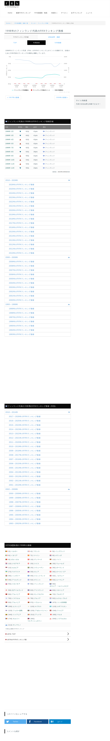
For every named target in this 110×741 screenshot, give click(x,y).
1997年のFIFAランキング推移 (21, 317)
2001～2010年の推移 (25, 485)
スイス (36, 563)
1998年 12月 (10, 168)
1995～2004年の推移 (25, 515)
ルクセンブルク (61, 598)
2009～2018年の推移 (25, 451)
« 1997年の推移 (13, 98)
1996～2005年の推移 (25, 511)
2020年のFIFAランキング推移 (21, 210)
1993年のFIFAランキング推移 (21, 334)
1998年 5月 (9, 144)
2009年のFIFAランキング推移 (21, 262)
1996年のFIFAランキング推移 (21, 322)
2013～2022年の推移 (25, 434)
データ (64, 13)
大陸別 (54, 13)
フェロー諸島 (17, 610)
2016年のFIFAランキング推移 (21, 227)
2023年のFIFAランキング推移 (21, 197)
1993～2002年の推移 (25, 524)
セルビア (15, 568)
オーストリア (61, 572)
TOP (15, 43)
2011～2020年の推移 (25, 442)
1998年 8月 (9, 152)
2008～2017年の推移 (25, 455)
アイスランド (39, 590)
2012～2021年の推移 (25, 438)
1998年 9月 (9, 156)
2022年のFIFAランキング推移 (21, 202)
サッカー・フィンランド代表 (39, 23)
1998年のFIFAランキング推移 (21, 313)
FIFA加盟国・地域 (40, 13)
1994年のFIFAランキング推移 (21, 330)
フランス (36, 551)
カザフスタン (62, 606)
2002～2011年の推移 (25, 481)
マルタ (59, 615)
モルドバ (16, 619)
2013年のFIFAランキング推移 (21, 240)
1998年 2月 (9, 131)
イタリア (14, 555)
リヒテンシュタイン (35, 621)
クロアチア (16, 563)
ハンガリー (16, 576)
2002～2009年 (38, 489)
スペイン (36, 555)
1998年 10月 (10, 160)
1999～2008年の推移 (25, 498)
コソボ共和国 (62, 602)
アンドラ (38, 615)
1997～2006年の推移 (25, 506)
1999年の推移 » (62, 98)
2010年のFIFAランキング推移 (21, 253)
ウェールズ (60, 563)
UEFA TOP (10, 634)
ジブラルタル (62, 619)
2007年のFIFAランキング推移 (21, 270)
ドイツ (58, 559)
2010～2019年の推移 (25, 447)
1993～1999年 (38, 304)
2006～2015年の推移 (25, 464)
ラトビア (60, 610)
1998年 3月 (9, 135)
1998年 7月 (9, 148)
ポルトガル (15, 559)
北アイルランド (17, 590)
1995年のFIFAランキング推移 (21, 326)
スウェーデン (39, 568)
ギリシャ (37, 580)
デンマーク (38, 559)
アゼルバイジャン (41, 610)
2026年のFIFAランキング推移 (21, 185)
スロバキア (16, 584)
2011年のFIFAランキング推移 (21, 249)
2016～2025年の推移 (25, 421)
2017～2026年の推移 (25, 417)
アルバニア (16, 594)
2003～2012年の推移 (25, 477)
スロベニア (60, 590)
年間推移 (36, 43)
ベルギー (14, 551)
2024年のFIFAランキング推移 (21, 193)
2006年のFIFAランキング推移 (21, 274)
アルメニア (16, 602)
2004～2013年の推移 (25, 472)
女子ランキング (76, 13)
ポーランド (60, 568)
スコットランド (39, 576)
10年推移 (57, 43)
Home (10, 13)
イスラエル (16, 598)
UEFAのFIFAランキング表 (16, 640)
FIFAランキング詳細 (21, 37)
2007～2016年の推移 (25, 459)
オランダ (58, 555)
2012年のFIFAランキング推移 (21, 245)
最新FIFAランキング (23, 13)
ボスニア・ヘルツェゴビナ (59, 586)
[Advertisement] (38, 110)
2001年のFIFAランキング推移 (21, 296)
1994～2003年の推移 (25, 519)
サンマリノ (17, 625)
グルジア (37, 598)
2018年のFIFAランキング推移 (21, 219)
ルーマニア (60, 580)
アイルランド (17, 580)
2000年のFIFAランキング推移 (21, 300)
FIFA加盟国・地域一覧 (21, 23)
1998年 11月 (10, 164)
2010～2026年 (38, 180)
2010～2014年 (38, 412)
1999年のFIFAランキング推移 (21, 309)
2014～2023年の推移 (25, 429)
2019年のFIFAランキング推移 (21, 215)
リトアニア (17, 615)
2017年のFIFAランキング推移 (21, 223)
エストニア (17, 606)
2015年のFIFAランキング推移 (21, 232)
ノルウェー (60, 576)
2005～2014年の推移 (25, 468)
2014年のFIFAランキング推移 (21, 236)
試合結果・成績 (54, 37)
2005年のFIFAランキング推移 (21, 279)
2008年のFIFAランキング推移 (21, 266)
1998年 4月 (9, 139)
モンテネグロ (39, 594)
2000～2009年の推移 (25, 494)
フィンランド (39, 584)
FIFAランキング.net (15, 4)
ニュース (89, 13)
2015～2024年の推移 (25, 425)
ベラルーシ (38, 602)
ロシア (36, 572)
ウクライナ (16, 572)
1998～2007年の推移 (25, 502)
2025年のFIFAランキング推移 (21, 189)
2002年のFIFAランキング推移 (21, 292)
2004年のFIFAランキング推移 (21, 283)
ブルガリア (60, 594)
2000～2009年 (38, 257)
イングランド (60, 551)
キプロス (38, 606)
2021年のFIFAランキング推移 (21, 206)
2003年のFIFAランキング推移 (21, 287)
